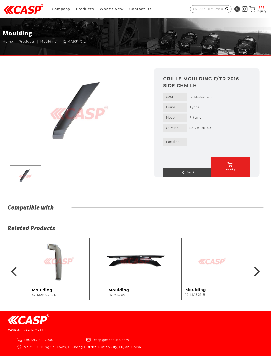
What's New (112, 9)
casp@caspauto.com (151, 321)
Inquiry (243, 164)
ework (129, 350)
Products (85, 9)
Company (61, 9)
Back (178, 172)
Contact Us (140, 9)
